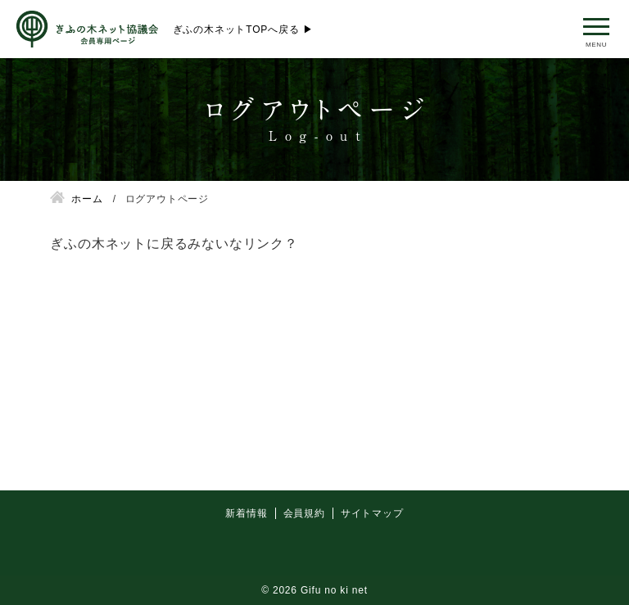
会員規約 (304, 554)
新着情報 (246, 554)
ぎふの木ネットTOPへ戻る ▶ (243, 29)
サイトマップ (372, 554)
